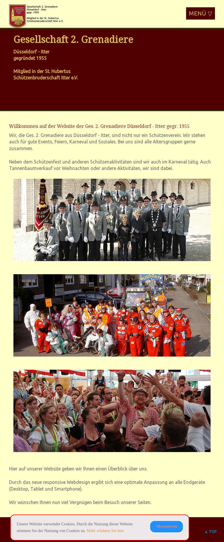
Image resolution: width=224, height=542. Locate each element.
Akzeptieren (166, 526)
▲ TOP (210, 531)
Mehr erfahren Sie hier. (106, 531)
